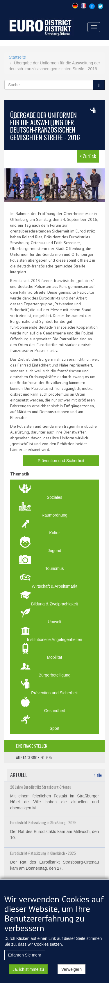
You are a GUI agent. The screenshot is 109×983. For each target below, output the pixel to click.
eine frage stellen (31, 746)
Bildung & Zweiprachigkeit (54, 604)
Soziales (54, 497)
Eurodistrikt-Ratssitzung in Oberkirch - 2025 (43, 853)
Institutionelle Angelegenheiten (54, 639)
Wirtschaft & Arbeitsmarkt (54, 586)
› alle (98, 775)
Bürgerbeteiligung (55, 675)
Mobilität (54, 657)
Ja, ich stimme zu (28, 970)
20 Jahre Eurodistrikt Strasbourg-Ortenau (40, 787)
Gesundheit (54, 710)
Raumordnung (54, 515)
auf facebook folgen (34, 757)
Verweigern (71, 970)
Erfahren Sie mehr (24, 956)
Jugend (54, 550)
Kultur (54, 533)
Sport (54, 728)
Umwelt (54, 621)
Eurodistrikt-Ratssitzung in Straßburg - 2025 (43, 822)
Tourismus (54, 568)
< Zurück (88, 156)
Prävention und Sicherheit (61, 460)
